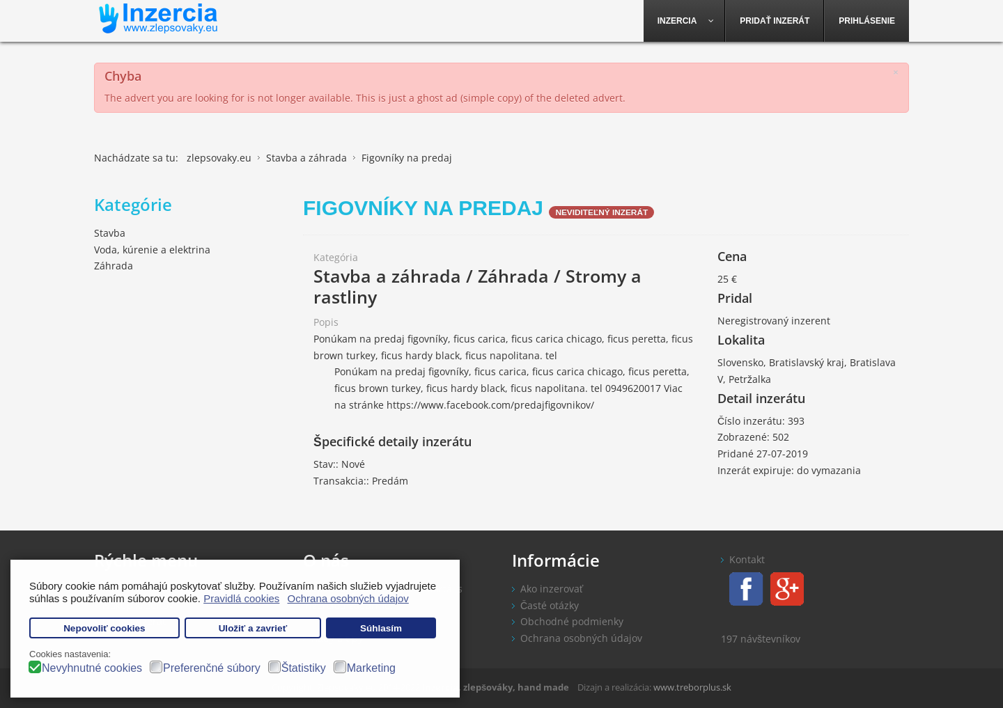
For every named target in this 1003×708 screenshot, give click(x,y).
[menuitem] (685, 21)
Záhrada (113, 265)
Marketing (371, 668)
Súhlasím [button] (381, 628)
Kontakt (747, 559)
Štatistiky (303, 668)
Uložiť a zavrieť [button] (253, 628)
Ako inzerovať (551, 588)
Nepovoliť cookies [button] (104, 628)
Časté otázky (549, 605)
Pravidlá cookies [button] (241, 598)
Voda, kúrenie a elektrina (152, 249)
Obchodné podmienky (571, 621)
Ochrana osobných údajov (581, 638)
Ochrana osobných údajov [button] (348, 598)
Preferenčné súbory (212, 668)
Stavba (109, 232)
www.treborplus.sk (692, 687)
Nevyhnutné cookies (92, 668)
